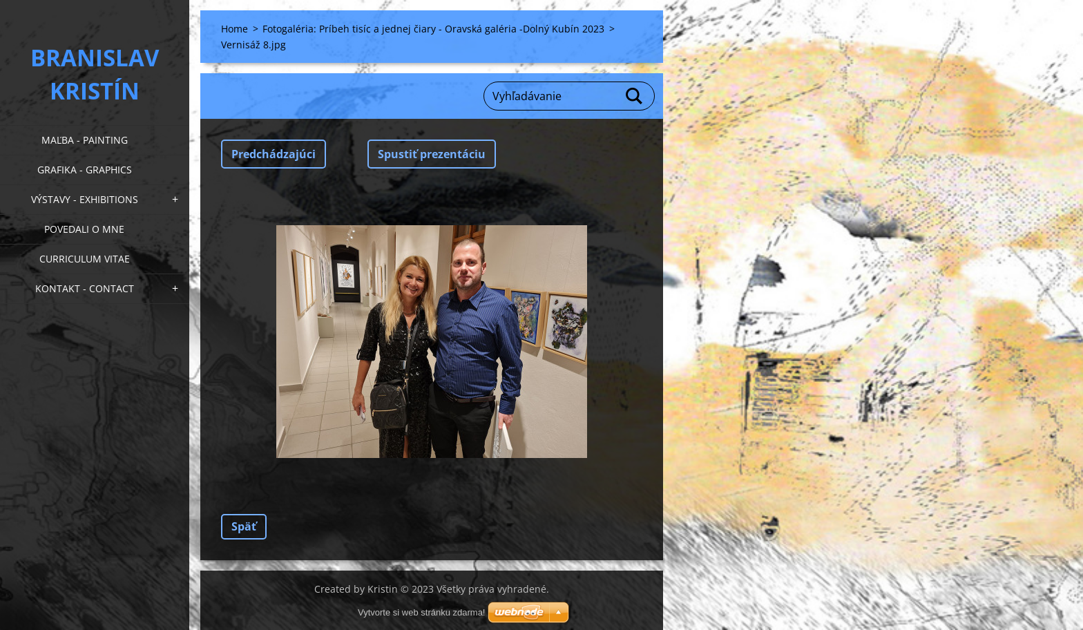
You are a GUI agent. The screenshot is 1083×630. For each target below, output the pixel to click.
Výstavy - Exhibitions (84, 199)
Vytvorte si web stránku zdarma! (421, 612)
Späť (243, 526)
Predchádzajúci (273, 154)
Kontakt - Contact (84, 288)
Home (234, 28)
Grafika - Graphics (84, 169)
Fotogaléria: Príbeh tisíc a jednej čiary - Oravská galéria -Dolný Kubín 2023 (433, 28)
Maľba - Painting (84, 139)
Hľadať (635, 96)
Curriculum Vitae (84, 258)
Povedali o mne (84, 229)
